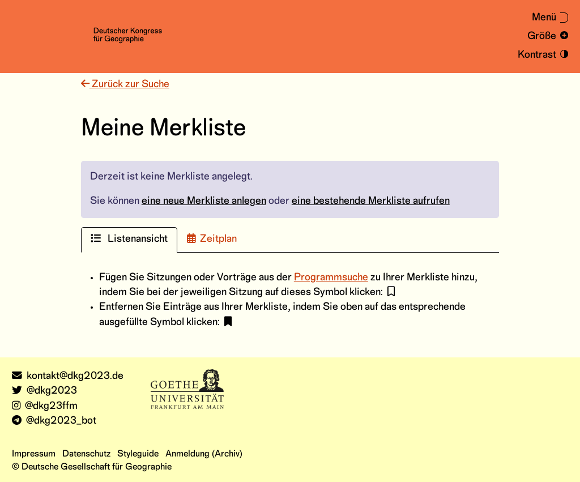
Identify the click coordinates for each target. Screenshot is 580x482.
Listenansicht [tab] (129, 238)
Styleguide (138, 454)
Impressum (34, 454)
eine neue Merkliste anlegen (204, 201)
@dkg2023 (44, 391)
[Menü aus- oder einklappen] (544, 18)
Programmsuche (331, 278)
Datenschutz (86, 454)
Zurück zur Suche (125, 84)
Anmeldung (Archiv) (203, 454)
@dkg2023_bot (54, 421)
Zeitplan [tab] (212, 238)
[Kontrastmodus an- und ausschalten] (541, 55)
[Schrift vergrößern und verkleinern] (545, 36)
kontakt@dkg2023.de (67, 376)
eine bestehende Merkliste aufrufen (371, 201)
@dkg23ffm (45, 406)
